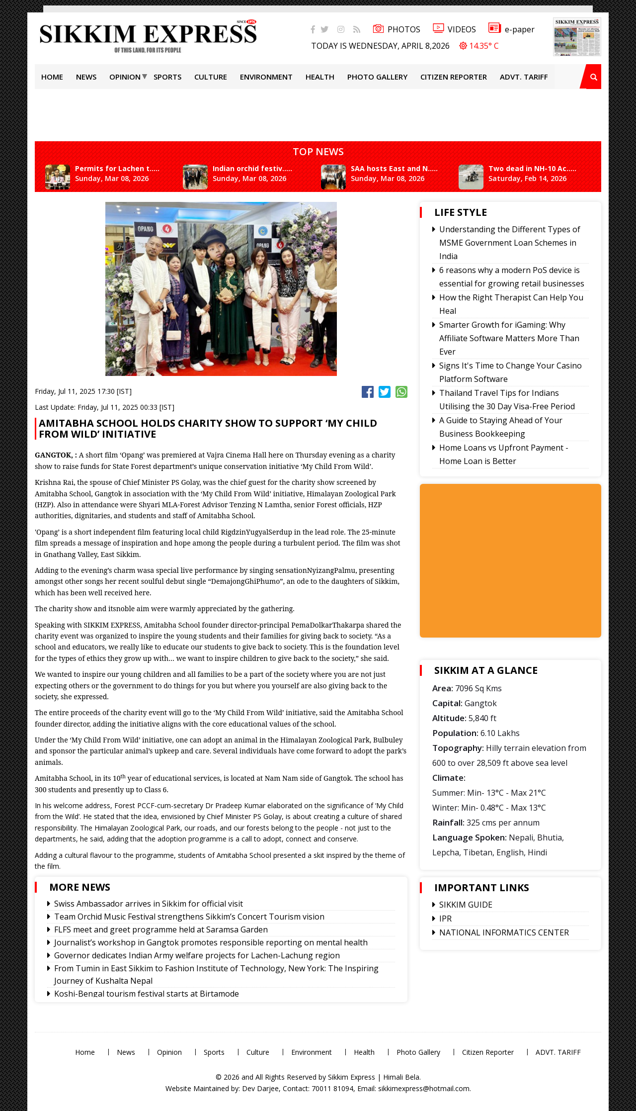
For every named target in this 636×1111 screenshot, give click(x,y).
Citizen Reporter (453, 77)
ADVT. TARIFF (524, 77)
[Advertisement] (318, 111)
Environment (266, 77)
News (86, 77)
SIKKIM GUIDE (465, 904)
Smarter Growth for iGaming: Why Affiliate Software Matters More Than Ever (509, 338)
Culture (210, 77)
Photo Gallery (377, 77)
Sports (167, 77)
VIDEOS (454, 29)
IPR (445, 918)
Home (52, 77)
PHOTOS (396, 29)
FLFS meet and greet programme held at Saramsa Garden (161, 929)
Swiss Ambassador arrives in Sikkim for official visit (148, 903)
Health (320, 77)
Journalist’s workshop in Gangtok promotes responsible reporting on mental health (211, 942)
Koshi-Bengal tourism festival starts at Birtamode (146, 993)
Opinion (125, 77)
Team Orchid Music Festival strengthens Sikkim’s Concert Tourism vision (189, 916)
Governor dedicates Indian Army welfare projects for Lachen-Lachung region (197, 955)
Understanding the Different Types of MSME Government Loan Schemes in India (509, 243)
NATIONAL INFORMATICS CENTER (504, 932)
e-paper (511, 29)
